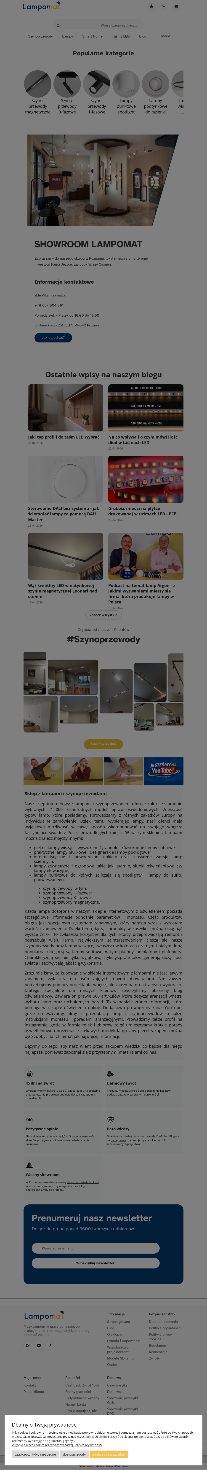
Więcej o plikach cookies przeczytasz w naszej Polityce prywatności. (57, 1445)
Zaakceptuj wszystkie (109, 1454)
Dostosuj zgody (74, 1454)
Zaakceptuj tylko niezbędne (35, 1454)
